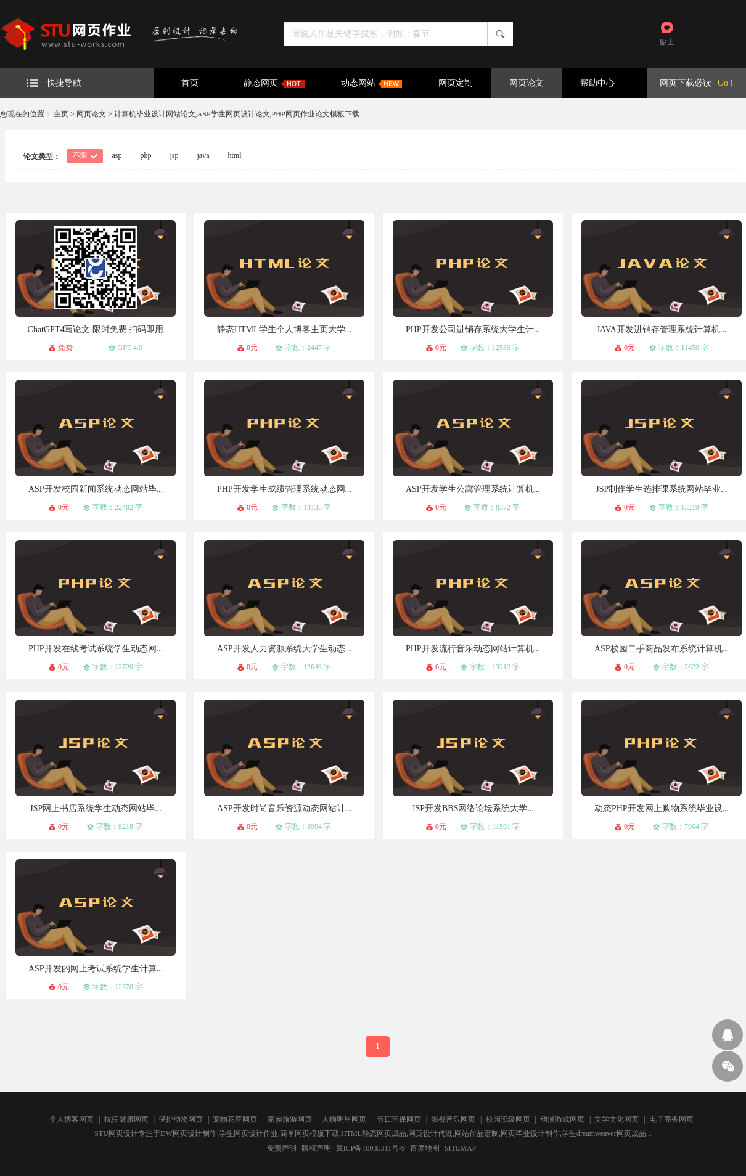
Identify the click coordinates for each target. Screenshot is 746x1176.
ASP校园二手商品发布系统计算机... (661, 648)
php (146, 155)
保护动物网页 (180, 1119)
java (203, 155)
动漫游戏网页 (562, 1119)
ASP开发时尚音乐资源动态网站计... (284, 808)
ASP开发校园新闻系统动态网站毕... (95, 489)
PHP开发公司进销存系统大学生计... (473, 329)
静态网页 (274, 83)
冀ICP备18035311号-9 (370, 1148)
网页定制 (455, 83)
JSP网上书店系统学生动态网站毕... (96, 808)
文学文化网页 (616, 1119)
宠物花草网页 (235, 1119)
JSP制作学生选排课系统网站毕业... (662, 489)
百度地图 (425, 1148)
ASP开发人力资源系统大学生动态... (284, 648)
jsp (174, 155)
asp (117, 155)
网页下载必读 (685, 83)
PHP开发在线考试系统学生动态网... (95, 648)
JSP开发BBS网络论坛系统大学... (473, 808)
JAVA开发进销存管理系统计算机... (662, 329)
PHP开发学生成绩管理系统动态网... (284, 489)
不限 (80, 155)
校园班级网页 (508, 1119)
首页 (190, 83)
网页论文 (526, 83)
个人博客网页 (71, 1119)
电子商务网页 (671, 1119)
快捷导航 (54, 83)
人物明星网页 (344, 1119)
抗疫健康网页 (126, 1119)
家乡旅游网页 (290, 1119)
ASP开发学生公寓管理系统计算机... (473, 489)
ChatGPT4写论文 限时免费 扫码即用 (96, 329)
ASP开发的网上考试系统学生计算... (95, 968)
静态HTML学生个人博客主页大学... (284, 329)
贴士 (667, 42)
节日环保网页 (399, 1119)
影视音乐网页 (453, 1119)
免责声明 (282, 1148)
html (235, 155)
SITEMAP (460, 1148)
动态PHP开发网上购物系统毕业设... (661, 808)
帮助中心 (597, 83)
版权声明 (316, 1148)
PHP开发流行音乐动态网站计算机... (473, 648)
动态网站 (371, 83)
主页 (61, 114)
